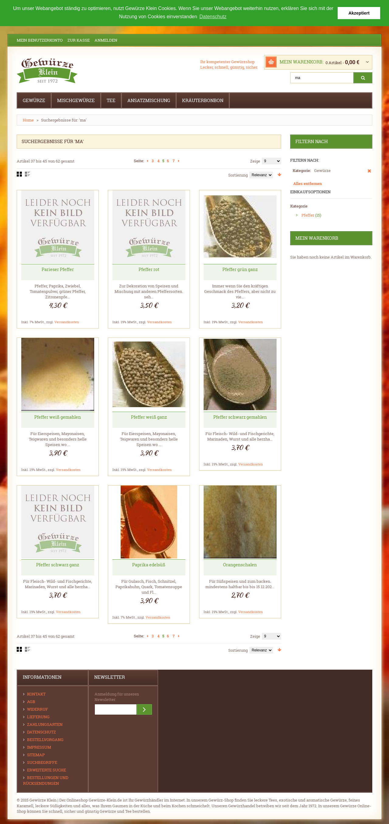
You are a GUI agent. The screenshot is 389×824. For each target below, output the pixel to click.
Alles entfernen (307, 183)
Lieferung (38, 716)
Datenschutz (41, 731)
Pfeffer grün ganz (240, 269)
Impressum (39, 747)
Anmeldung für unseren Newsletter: (117, 696)
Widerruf (37, 709)
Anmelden (106, 40)
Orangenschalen (240, 564)
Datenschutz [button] (212, 16)
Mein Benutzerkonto (40, 40)
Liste (27, 173)
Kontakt (36, 693)
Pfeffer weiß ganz (149, 417)
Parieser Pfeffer (58, 269)
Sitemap (36, 754)
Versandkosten (66, 321)
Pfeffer (307, 215)
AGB (31, 701)
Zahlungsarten (45, 724)
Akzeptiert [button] (359, 13)
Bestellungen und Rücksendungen (45, 780)
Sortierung (238, 174)
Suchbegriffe (42, 762)
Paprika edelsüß (148, 564)
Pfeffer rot (149, 269)
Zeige (255, 160)
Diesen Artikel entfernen (369, 173)
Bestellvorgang (45, 739)
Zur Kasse (78, 40)
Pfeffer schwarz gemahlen (240, 417)
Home (28, 119)
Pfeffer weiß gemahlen (57, 417)
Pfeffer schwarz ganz (57, 564)
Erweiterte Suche (46, 769)
